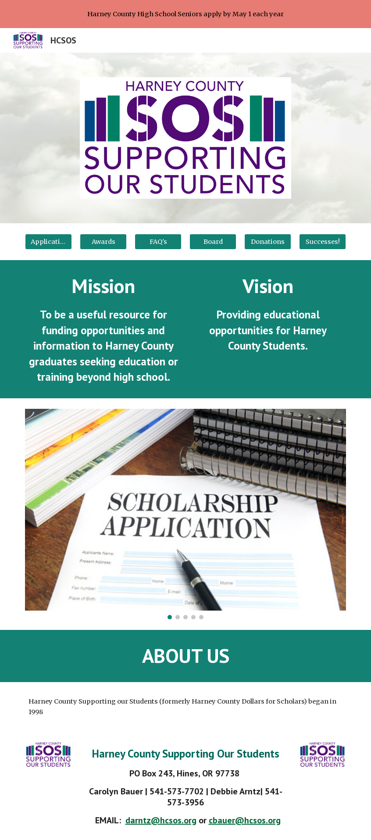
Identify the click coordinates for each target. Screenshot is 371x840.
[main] (103, 329)
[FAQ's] (158, 241)
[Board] (212, 241)
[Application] (48, 241)
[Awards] (103, 241)
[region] (185, 14)
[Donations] (267, 241)
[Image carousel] (185, 514)
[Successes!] (322, 241)
